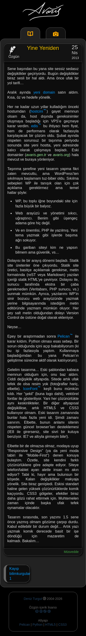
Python (38, 624)
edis (34, 126)
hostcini (37, 111)
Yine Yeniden (43, 48)
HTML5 (51, 624)
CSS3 (62, 624)
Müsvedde (71, 552)
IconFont (30, 389)
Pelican (63, 336)
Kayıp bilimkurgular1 (17, 573)
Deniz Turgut (33, 599)
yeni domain (44, 92)
